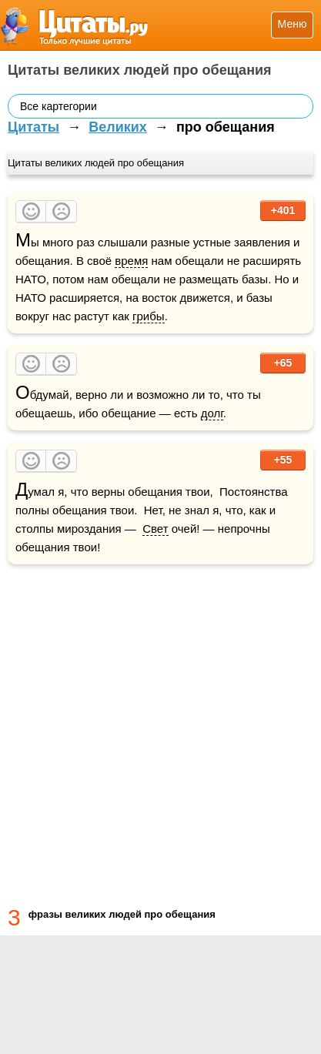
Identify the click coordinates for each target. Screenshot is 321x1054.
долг (212, 413)
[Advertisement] (160, 732)
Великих (118, 127)
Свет (155, 528)
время (131, 260)
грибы (148, 316)
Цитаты (33, 127)
